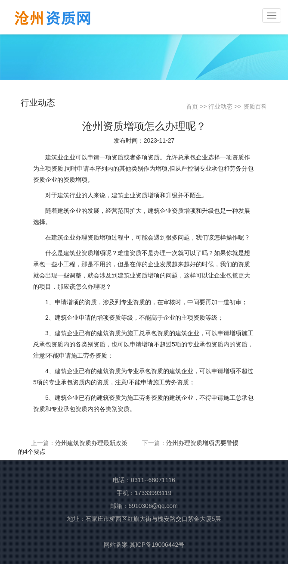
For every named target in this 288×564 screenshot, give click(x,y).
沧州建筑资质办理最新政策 (91, 442)
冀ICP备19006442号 (157, 544)
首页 (192, 106)
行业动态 (220, 106)
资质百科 (255, 106)
